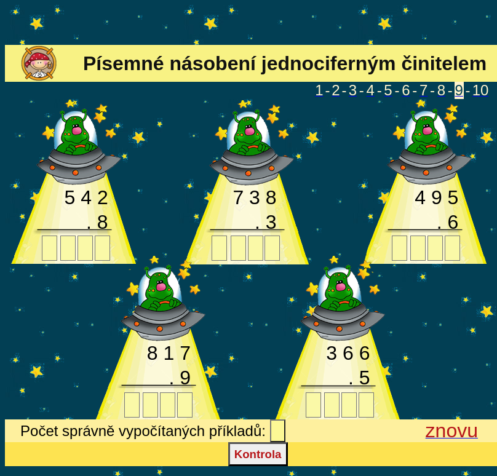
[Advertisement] (248, 23)
